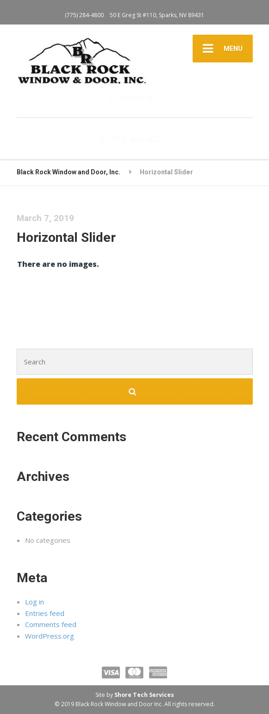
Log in (34, 601)
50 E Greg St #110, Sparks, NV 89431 (157, 15)
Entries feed (44, 613)
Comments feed (50, 624)
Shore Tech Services (144, 695)
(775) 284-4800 (84, 15)
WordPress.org (49, 635)
